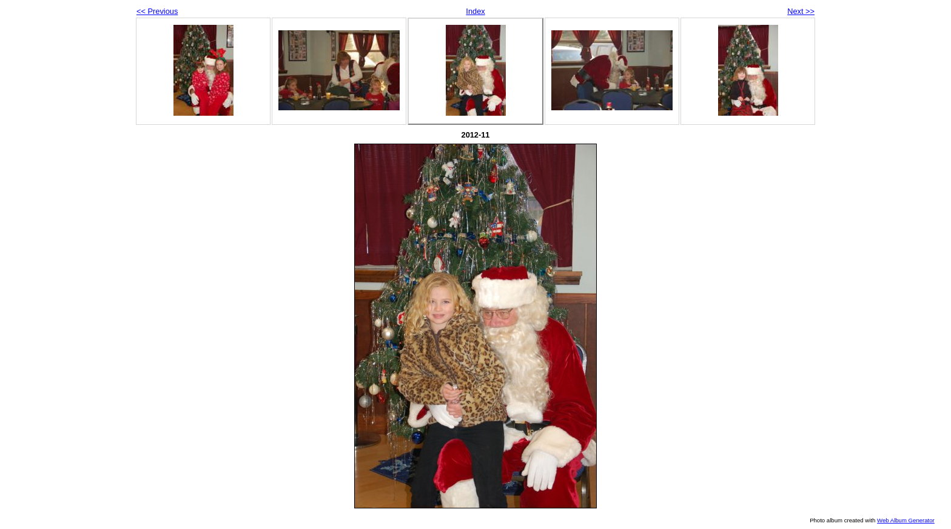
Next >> (801, 11)
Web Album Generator (906, 520)
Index (475, 11)
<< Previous (157, 11)
